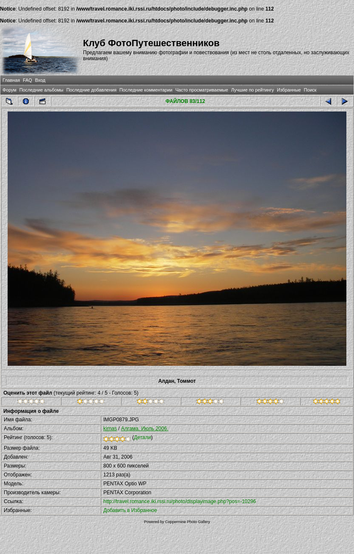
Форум (10, 89)
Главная (11, 80)
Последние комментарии (145, 89)
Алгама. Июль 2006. (144, 429)
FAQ (27, 80)
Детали (142, 437)
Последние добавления (91, 89)
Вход (40, 80)
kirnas (110, 429)
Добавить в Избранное (130, 510)
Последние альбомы (41, 89)
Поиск (310, 89)
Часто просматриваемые (201, 89)
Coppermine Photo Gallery (187, 522)
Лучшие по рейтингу (252, 89)
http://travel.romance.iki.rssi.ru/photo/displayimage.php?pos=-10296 (179, 501)
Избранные (289, 89)
